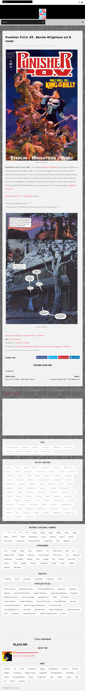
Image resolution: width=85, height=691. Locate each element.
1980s (75, 533)
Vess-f (36, 513)
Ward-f (46, 513)
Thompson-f (53, 509)
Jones (42, 484)
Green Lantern (9, 601)
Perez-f (19, 496)
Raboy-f (57, 496)
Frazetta (20, 480)
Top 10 (12, 681)
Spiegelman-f (66, 505)
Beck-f (35, 468)
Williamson (57, 513)
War (58, 541)
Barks (26, 468)
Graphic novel (30, 673)
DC (47, 551)
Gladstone (8, 559)
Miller (20, 492)
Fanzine (65, 669)
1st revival (57, 447)
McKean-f (10, 492)
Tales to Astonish (73, 610)
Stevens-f (41, 509)
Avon (30, 551)
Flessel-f (68, 476)
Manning (52, 488)
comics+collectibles (23, 346)
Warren (7, 567)
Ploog (38, 496)
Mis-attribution (56, 673)
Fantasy (53, 537)
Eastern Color (9, 555)
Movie (60, 579)
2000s (14, 537)
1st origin (45, 447)
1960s (59, 533)
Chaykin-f (28, 472)
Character (32, 669)
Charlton (39, 551)
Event (17, 579)
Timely (53, 563)
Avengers (72, 589)
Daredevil (74, 593)
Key (36, 451)
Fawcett (31, 555)
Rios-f (8, 500)
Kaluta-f (51, 484)
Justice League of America (34, 605)
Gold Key (19, 559)
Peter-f (29, 496)
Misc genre (8, 541)
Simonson (34, 505)
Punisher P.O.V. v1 (13, 196)
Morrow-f (54, 492)
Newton (65, 492)
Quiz (51, 677)
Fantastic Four (43, 597)
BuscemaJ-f (68, 468)
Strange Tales (40, 610)
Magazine (43, 673)
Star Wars (27, 610)
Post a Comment (12, 394)
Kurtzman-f (31, 488)
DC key (28, 451)
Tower (62, 563)
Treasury (22, 681)
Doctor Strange (28, 597)
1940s (43, 533)
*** (11, 45)
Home (8, 336)
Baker (17, 468)
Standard (43, 563)
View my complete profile (24, 656)
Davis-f (20, 476)
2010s (23, 537)
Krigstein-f (10, 488)
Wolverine (15, 614)
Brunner (56, 468)
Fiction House (43, 555)
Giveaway (17, 673)
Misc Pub (71, 559)
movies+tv (45, 346)
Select (59, 677)
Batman (7, 593)
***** (27, 533)
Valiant (71, 563)
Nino (73, 492)
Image (46, 559)
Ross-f (37, 500)
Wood (8, 517)
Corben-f (9, 476)
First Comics (57, 555)
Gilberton (76, 555)
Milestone (50, 579)
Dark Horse (57, 551)
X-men (63, 614)
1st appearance (12, 447)
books (26, 343)
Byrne (8, 472)
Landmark (39, 579)
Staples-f (9, 509)
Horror (62, 537)
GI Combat (65, 597)
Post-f (47, 496)
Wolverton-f (70, 513)
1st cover (25, 447)
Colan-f (52, 472)
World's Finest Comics (48, 614)
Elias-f (37, 476)
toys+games (56, 346)
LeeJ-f (43, 488)
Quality (24, 563)
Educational (53, 669)
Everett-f (57, 476)
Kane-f (61, 484)
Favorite (75, 669)
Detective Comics (11, 597)
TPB (76, 677)
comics (19, 343)
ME (53, 559)
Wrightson (53, 45)
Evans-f (47, 476)
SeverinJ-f (71, 500)
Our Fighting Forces (11, 610)
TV (5, 681)
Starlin (19, 509)
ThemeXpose (14, 688)
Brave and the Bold (21, 593)
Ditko (29, 476)
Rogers (17, 500)
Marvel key (46, 451)
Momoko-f (30, 492)
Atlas (22, 551)
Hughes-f (22, 484)
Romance (20, 541)
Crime (43, 537)
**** (20, 533)
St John (33, 563)
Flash (55, 597)
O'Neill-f (9, 496)
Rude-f (47, 500)
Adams (8, 468)
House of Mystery (26, 601)
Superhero (39, 45)
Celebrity (7, 579)
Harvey (29, 559)
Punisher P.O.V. (29, 336)
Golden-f (30, 480)
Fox (67, 555)
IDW (38, 559)
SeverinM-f (10, 505)
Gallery (6, 673)
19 (15, 45)
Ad (15, 669)
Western (66, 541)
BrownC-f (46, 468)
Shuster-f (22, 505)
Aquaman (61, 589)
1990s (20, 45)
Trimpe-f (26, 513)
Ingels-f (33, 484)
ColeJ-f (62, 472)
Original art (41, 677)
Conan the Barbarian (58, 593)
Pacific (6, 563)
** (9, 533)
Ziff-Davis (17, 567)
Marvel (28, 45)
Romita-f (27, 500)
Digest (42, 669)
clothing (66, 346)
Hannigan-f (57, 480)
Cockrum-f (40, 472)
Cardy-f (17, 472)
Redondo (68, 496)
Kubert (20, 488)
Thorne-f (65, 509)
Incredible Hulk (60, 601)
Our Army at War (55, 605)
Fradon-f (9, 480)
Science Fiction (34, 541)
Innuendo (27, 579)
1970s (67, 533)
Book (22, 669)
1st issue (35, 447)
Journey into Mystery (12, 605)
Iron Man (73, 601)
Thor (5, 614)
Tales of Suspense (56, 610)
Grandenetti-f (43, 480)
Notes (31, 677)
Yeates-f (29, 517)
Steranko (29, 509)
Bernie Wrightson (50, 167)
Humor (71, 537)
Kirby (70, 484)
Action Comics (9, 589)
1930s (35, 533)
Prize (15, 563)
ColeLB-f (72, 472)
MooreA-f (42, 492)
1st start (18, 451)
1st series (68, 447)
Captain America (39, 593)
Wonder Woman (29, 614)
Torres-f (9, 513)
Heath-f (69, 480)
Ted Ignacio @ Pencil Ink (27, 653)
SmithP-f (53, 505)
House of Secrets (43, 601)
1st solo (9, 451)
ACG (5, 551)
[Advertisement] (42, 417)
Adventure (33, 537)
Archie (13, 551)
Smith (44, 505)
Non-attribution (19, 677)
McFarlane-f (65, 488)
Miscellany (70, 673)
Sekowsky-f (58, 500)
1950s (51, 533)
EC (74, 551)
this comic (15, 339)
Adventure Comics (26, 589)
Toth (17, 513)
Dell (67, 551)
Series (68, 677)
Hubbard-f (10, 484)
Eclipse (21, 555)
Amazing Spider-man (45, 589)
